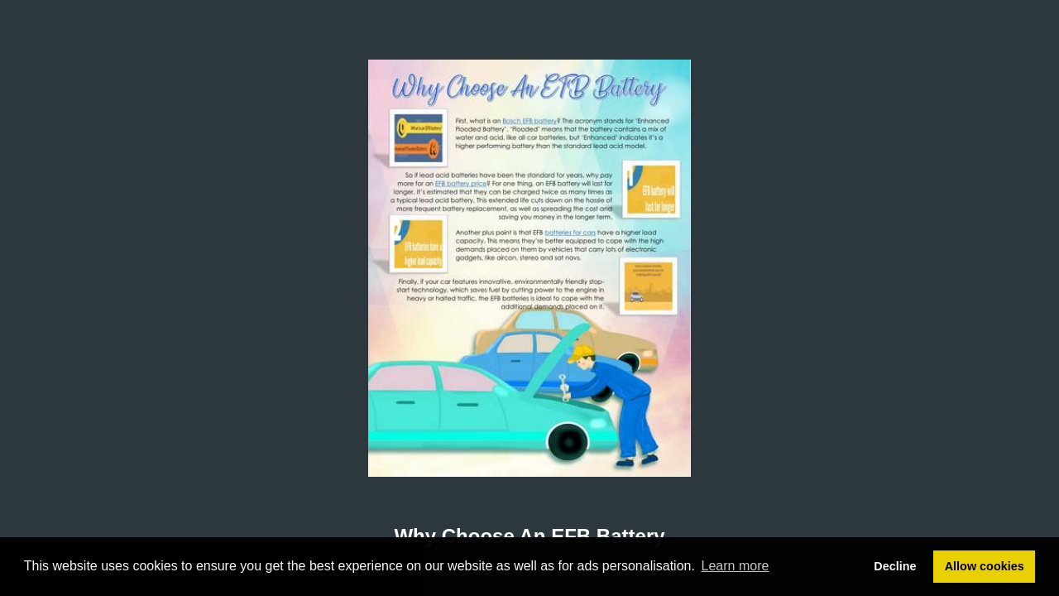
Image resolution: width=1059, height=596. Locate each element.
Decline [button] (895, 566)
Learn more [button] (735, 566)
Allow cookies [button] (984, 566)
